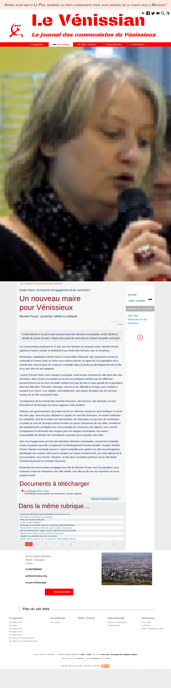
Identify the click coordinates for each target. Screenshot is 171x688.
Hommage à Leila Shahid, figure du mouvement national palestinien (51, 527)
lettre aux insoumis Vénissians (34, 521)
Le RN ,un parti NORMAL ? (32, 524)
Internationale (114, 622)
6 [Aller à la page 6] (71, 548)
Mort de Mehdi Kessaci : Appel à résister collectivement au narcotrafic (52, 533)
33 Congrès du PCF (15, 627)
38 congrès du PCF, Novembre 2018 (22, 645)
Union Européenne (112, 631)
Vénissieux (147, 622)
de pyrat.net (79, 666)
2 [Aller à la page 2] (37, 548)
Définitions (134, 324)
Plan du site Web (37, 614)
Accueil (132, 294)
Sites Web (134, 315)
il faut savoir (104, 662)
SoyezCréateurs (95, 666)
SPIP (109, 666)
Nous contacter (59, 596)
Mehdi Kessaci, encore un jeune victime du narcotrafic (45, 537)
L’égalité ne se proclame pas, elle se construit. (41, 540)
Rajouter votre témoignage (103, 499)
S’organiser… (17, 622)
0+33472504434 (34, 574)
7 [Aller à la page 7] (79, 548)
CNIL (81, 662)
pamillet (120, 324)
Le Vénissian (31, 491)
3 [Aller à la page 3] (45, 548)
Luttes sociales (56, 627)
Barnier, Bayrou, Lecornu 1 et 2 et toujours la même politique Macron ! (52, 543)
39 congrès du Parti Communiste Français (24, 649)
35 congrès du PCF (15, 634)
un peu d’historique (36, 587)
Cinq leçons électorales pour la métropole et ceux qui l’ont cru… (49, 515)
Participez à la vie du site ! (155, 679)
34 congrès (12, 631)
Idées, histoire (86, 622)
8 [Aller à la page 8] (88, 548)
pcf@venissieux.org (36, 580)
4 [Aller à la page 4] (54, 548)
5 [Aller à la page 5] (62, 548)
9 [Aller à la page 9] (96, 548)
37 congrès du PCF (15, 642)
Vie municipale (145, 627)
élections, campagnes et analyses (152, 635)
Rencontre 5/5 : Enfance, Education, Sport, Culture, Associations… (51, 530)
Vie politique (27, 284)
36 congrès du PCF (15, 638)
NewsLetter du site (139, 319)
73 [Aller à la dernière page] (114, 548)
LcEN (87, 662)
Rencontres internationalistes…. (117, 627)
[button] (137, 13)
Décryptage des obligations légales (124, 662)
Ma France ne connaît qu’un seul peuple (38, 518)
